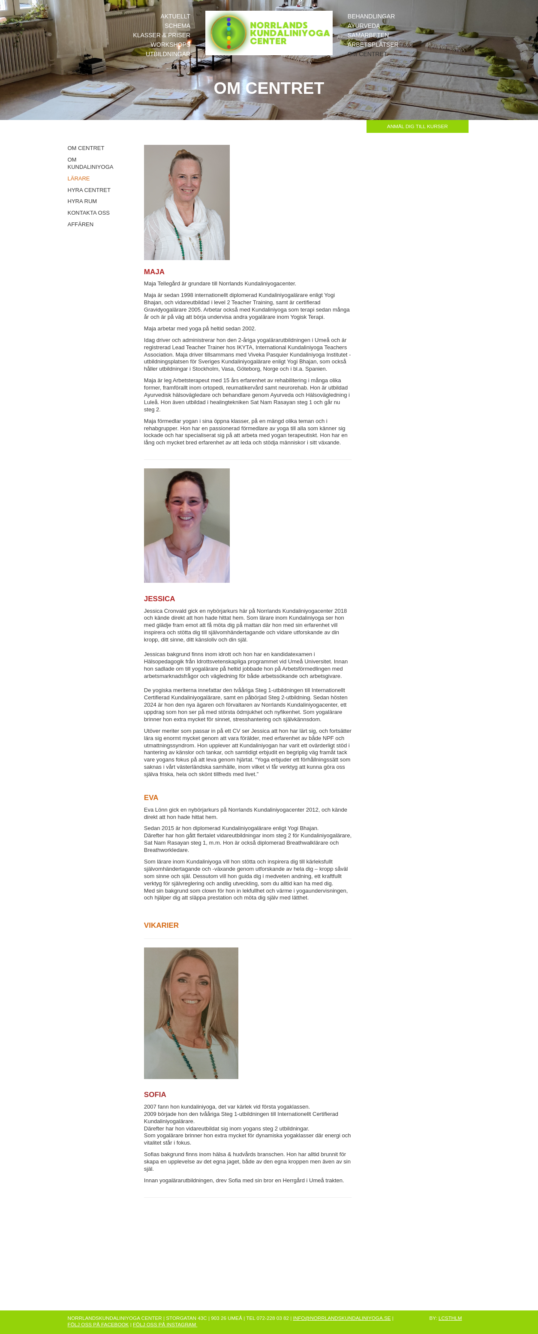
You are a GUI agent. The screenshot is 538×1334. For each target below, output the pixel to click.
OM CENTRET (368, 54)
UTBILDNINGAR (168, 54)
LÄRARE (79, 178)
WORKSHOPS (171, 44)
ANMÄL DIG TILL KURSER (417, 126)
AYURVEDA (364, 25)
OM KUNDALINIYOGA (91, 163)
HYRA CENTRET (89, 190)
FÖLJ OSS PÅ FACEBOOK (98, 1324)
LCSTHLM (450, 1318)
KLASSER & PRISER (161, 35)
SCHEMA (177, 25)
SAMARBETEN (368, 35)
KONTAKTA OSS (89, 213)
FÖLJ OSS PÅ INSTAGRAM (165, 1324)
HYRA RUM (82, 201)
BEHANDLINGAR (371, 16)
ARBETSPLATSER (373, 44)
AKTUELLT (175, 16)
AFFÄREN (81, 224)
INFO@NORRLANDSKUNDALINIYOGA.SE (342, 1318)
